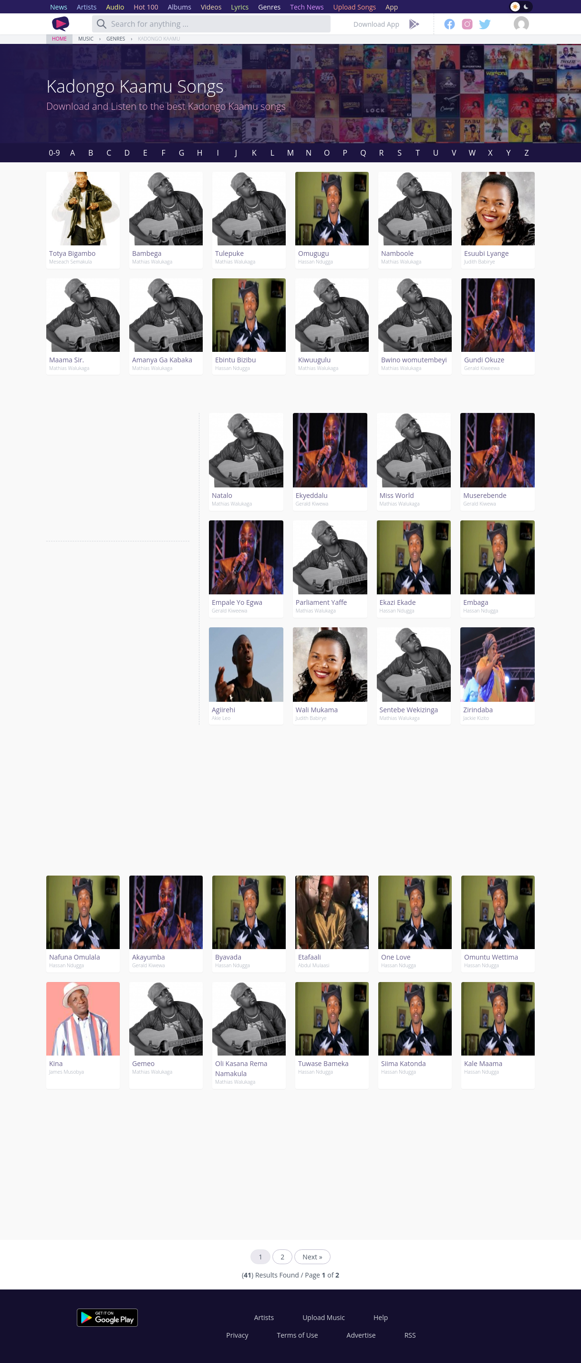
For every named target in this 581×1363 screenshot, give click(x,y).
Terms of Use (297, 1335)
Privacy (237, 1335)
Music (85, 38)
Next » (312, 1256)
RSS (410, 1335)
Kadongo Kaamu (159, 38)
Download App (376, 24)
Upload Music (323, 1317)
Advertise (361, 1335)
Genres (115, 38)
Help (381, 1317)
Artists (264, 1317)
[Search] (101, 23)
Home (59, 38)
